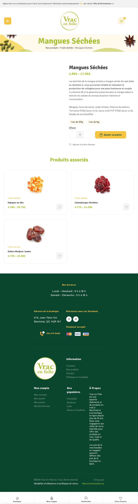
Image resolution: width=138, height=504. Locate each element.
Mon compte (51, 501)
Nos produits (52, 48)
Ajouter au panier (113, 134)
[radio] (77, 122)
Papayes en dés (16, 202)
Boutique (17, 501)
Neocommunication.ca (93, 487)
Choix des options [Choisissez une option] (59, 208)
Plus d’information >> (104, 4)
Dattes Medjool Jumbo (20, 253)
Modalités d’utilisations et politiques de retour (56, 487)
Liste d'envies (121, 501)
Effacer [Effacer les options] (72, 128)
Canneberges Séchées (86, 202)
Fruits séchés (66, 48)
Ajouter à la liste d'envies (84, 145)
